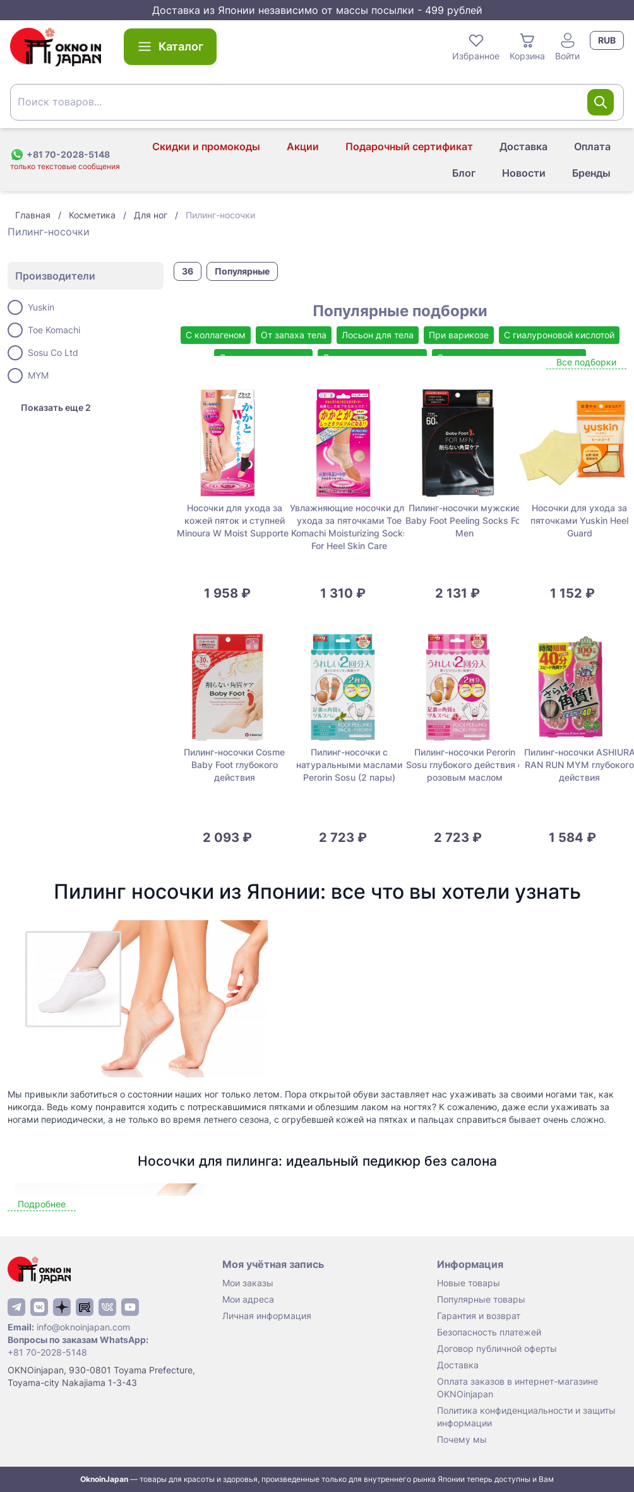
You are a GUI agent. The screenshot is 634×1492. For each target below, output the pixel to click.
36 (187, 271)
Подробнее (42, 1204)
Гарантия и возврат (478, 1315)
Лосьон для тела (378, 334)
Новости (524, 173)
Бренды (591, 173)
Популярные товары (481, 1299)
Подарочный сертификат (409, 146)
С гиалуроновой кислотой (559, 334)
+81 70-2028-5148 (47, 1352)
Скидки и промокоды (206, 146)
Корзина (527, 46)
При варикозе (459, 334)
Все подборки (586, 362)
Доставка (523, 146)
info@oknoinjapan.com (83, 1327)
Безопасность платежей (489, 1332)
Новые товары (468, 1282)
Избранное (475, 46)
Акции (303, 146)
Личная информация (266, 1315)
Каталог (170, 46)
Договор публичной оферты (497, 1348)
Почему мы (462, 1439)
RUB (607, 40)
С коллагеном (216, 334)
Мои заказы (247, 1282)
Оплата (592, 146)
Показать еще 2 (56, 407)
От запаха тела (293, 334)
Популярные (242, 271)
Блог (464, 173)
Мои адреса (248, 1299)
